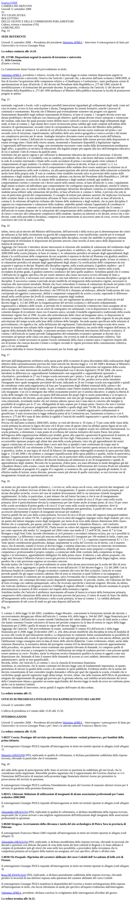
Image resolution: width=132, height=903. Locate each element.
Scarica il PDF (9, 2)
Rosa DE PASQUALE (13, 874)
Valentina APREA (72, 42)
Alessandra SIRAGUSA (14, 811)
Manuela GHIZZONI (13, 755)
